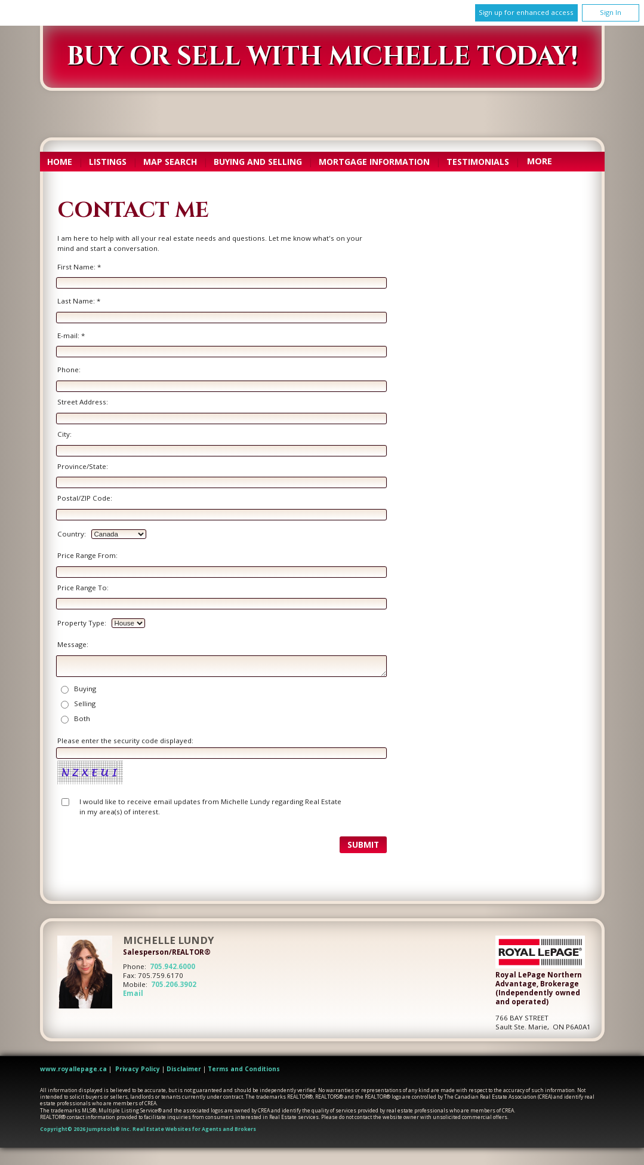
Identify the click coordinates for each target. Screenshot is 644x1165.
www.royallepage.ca (73, 1069)
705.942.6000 (172, 966)
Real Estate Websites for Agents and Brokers (194, 1129)
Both (82, 718)
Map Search (170, 161)
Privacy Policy (137, 1069)
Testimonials (477, 161)
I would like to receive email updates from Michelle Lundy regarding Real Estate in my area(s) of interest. (210, 806)
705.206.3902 (173, 984)
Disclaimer (184, 1069)
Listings (108, 161)
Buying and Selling (258, 161)
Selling (84, 703)
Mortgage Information (374, 161)
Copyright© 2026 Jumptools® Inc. (85, 1129)
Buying (85, 688)
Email (133, 993)
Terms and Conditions (244, 1069)
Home (59, 161)
